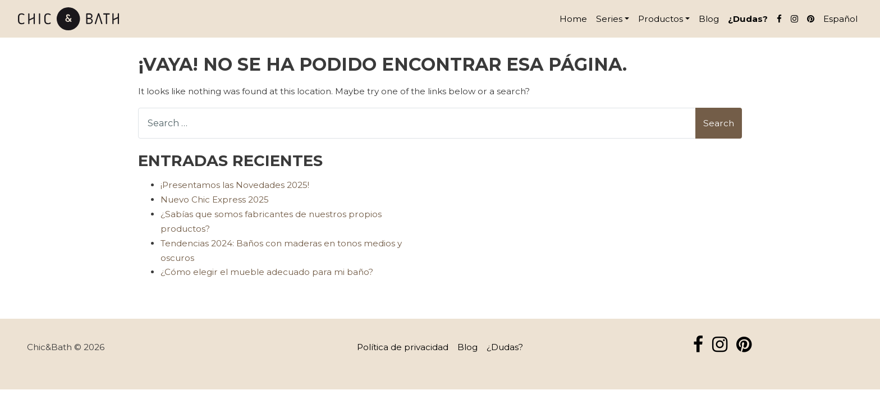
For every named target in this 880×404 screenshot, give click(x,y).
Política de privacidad (402, 347)
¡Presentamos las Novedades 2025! (235, 185)
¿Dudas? (748, 18)
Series (609, 18)
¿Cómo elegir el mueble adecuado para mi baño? (267, 272)
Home (573, 18)
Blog (709, 18)
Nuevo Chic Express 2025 (215, 199)
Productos (660, 18)
